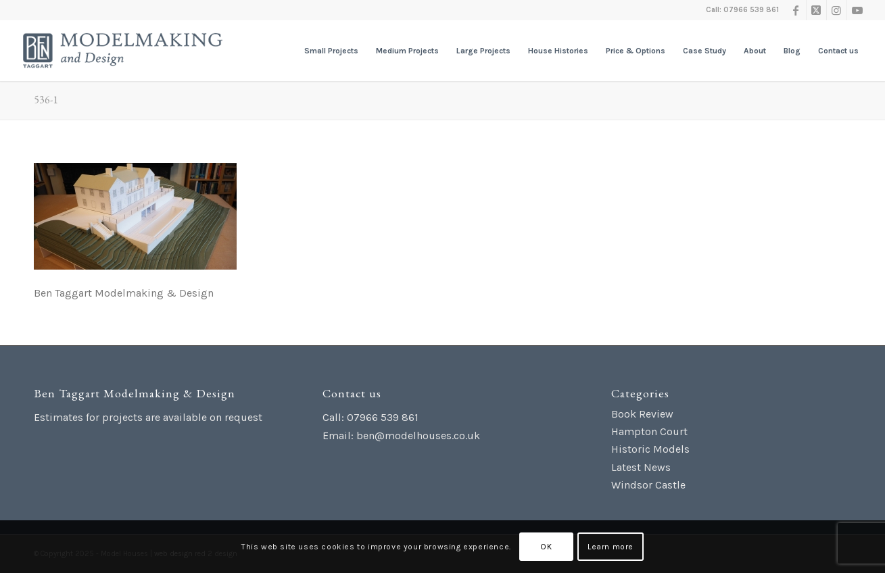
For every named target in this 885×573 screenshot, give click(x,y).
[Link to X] (816, 10)
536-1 (46, 100)
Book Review (642, 413)
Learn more (610, 546)
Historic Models (650, 449)
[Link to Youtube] (857, 10)
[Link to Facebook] (796, 10)
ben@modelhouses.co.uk (418, 435)
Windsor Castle (648, 484)
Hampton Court (649, 431)
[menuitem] (331, 50)
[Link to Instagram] (836, 10)
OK (546, 546)
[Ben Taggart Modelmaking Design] (123, 50)
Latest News (641, 467)
